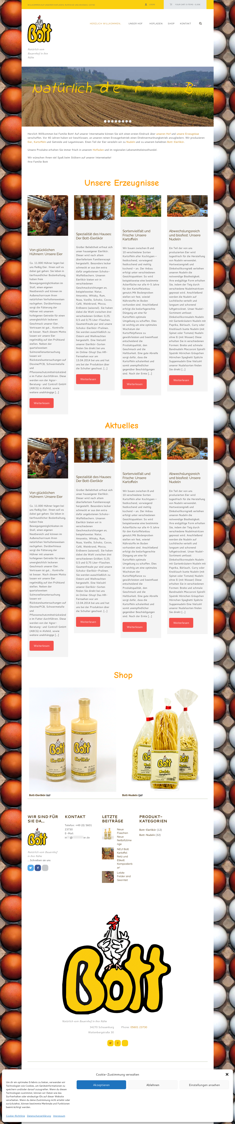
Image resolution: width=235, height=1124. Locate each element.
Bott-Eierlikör (175, 142)
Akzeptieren (101, 1085)
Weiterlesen (41, 403)
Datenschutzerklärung (39, 1115)
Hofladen (156, 23)
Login (152, 4)
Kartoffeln (40, 142)
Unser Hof (135, 23)
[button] (227, 1074)
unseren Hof (163, 133)
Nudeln (130, 142)
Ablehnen (152, 1085)
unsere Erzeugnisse (188, 133)
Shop (171, 23)
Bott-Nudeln (120, 795)
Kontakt (185, 23)
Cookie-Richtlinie (15, 1115)
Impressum (59, 1115)
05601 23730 (138, 1027)
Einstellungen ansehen (204, 1085)
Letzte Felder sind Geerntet (124, 876)
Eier (30, 142)
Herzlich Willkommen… (105, 23)
